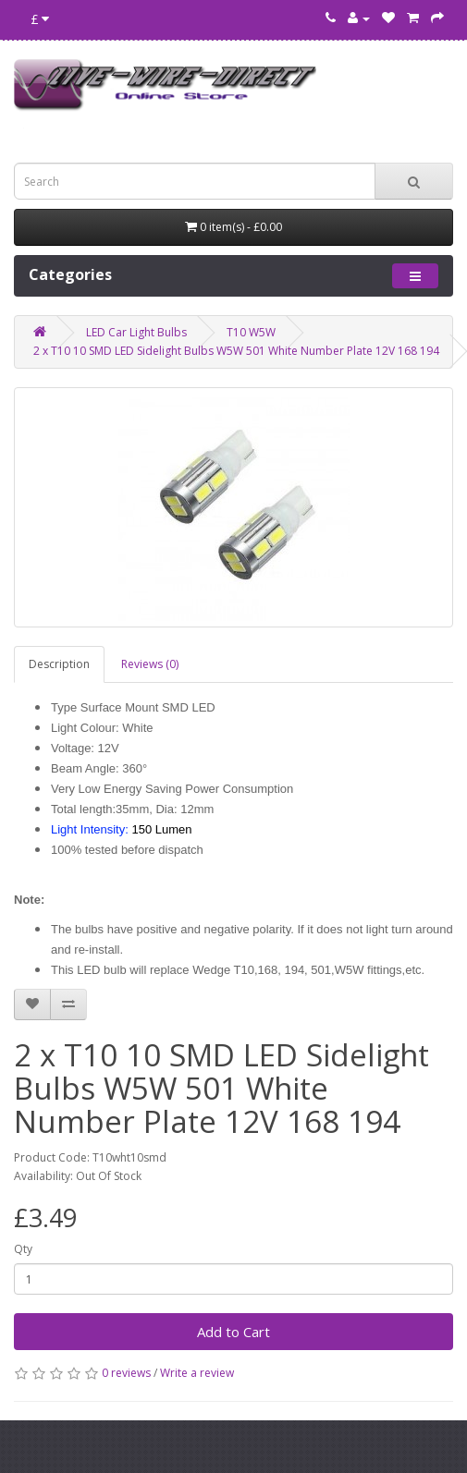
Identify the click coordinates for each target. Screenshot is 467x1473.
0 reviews (126, 1373)
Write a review (197, 1373)
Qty (23, 1249)
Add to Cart (233, 1331)
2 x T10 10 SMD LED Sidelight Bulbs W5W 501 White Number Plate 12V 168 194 (236, 351)
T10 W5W (251, 332)
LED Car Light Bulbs (136, 332)
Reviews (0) (149, 664)
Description (59, 664)
